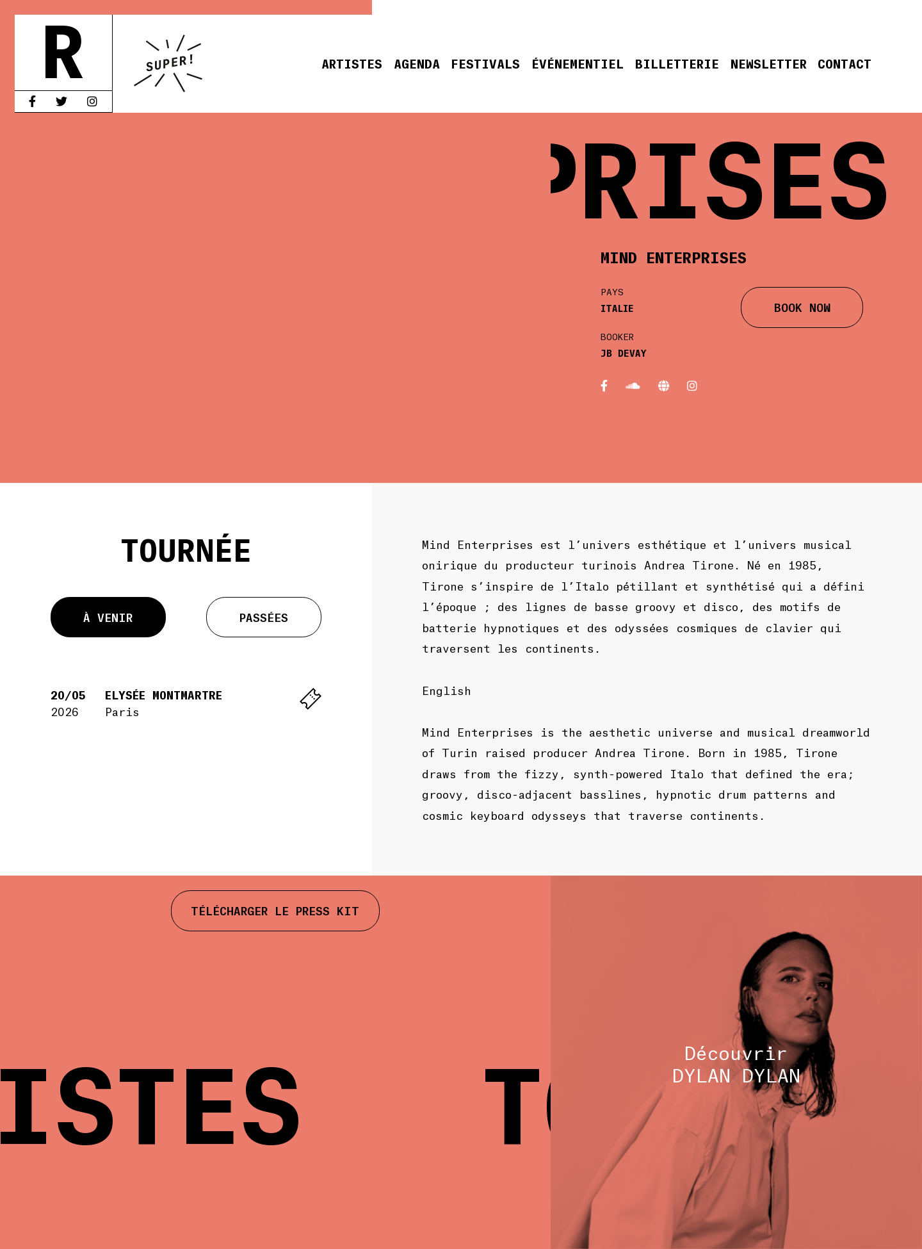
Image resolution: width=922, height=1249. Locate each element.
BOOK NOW (802, 306)
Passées (263, 616)
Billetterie (677, 63)
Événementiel (577, 63)
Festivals (485, 63)
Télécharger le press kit (275, 910)
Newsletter (769, 63)
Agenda (417, 63)
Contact (844, 63)
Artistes (351, 63)
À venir (108, 616)
